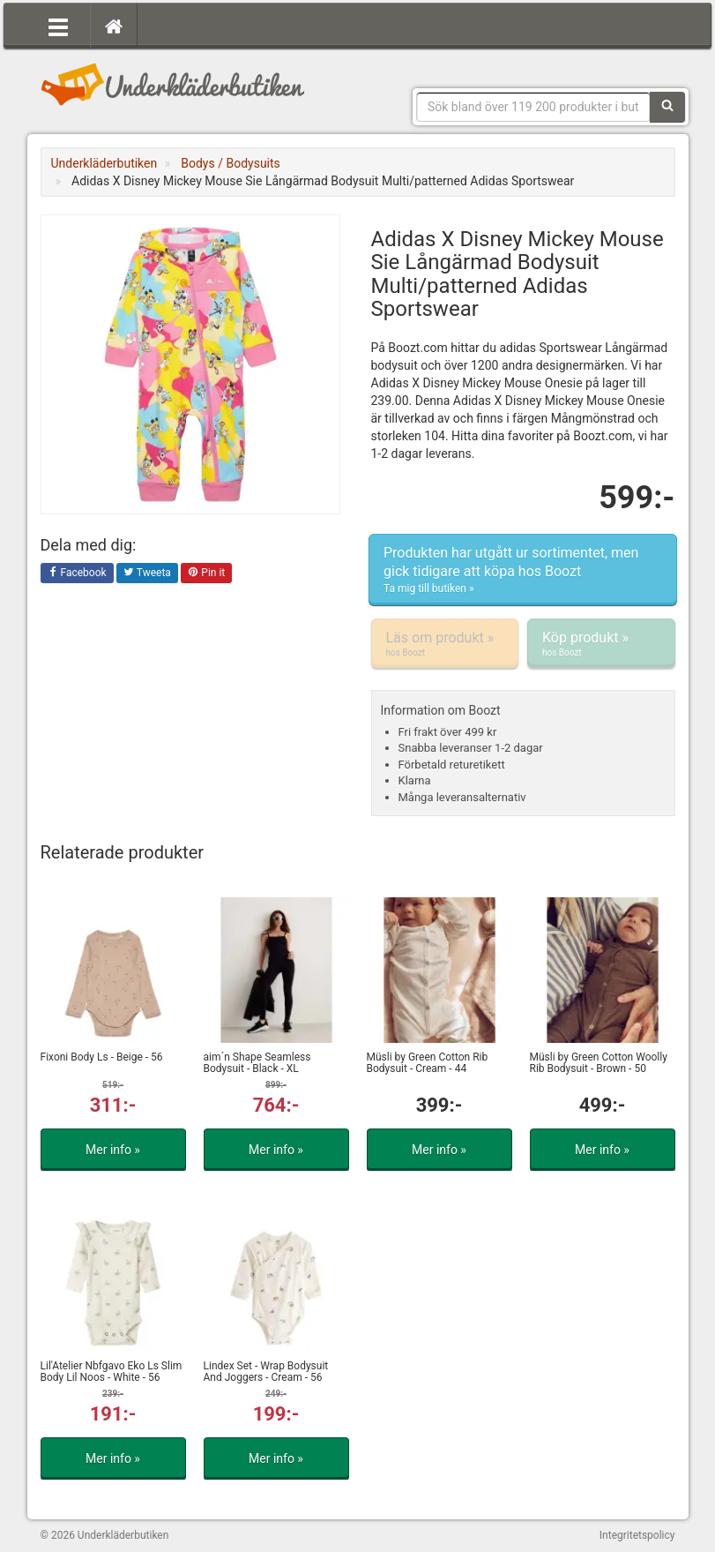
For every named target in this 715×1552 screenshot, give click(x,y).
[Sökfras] (533, 107)
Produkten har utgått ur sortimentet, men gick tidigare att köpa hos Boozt (523, 570)
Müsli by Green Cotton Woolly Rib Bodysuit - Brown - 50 (598, 1063)
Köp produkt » (601, 644)
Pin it (206, 573)
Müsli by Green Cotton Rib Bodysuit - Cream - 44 (427, 1063)
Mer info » (113, 1150)
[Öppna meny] (58, 25)
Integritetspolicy (637, 1535)
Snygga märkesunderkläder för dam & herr (173, 84)
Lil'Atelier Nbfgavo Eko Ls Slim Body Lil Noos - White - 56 (111, 1371)
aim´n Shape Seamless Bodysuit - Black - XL (257, 1063)
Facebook (77, 573)
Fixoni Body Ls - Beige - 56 (102, 1057)
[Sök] (667, 107)
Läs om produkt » (445, 644)
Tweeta (147, 573)
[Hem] (114, 26)
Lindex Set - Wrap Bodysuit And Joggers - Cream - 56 (266, 1371)
